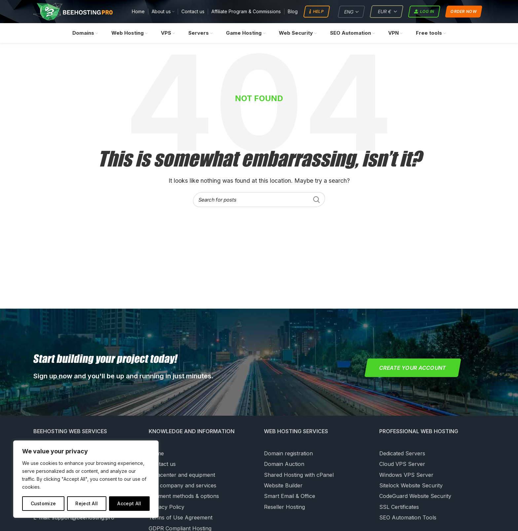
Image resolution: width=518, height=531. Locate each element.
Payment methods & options (184, 496)
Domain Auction (284, 464)
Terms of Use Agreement (180, 517)
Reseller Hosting (284, 507)
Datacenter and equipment (182, 475)
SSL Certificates (399, 507)
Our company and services (182, 485)
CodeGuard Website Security (415, 496)
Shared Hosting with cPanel (299, 475)
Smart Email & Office (289, 496)
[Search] (259, 200)
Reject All (86, 503)
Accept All (129, 503)
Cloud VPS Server (402, 464)
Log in (424, 12)
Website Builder (283, 485)
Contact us (162, 464)
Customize (43, 503)
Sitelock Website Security (411, 485)
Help (316, 12)
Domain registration (288, 453)
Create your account (413, 368)
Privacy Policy (166, 507)
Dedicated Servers (402, 453)
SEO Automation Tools (407, 517)
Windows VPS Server (406, 475)
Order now (463, 11)
